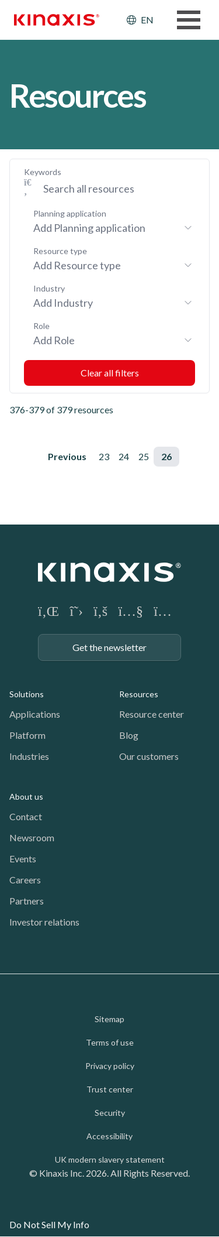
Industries (29, 756)
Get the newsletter (109, 647)
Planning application (69, 213)
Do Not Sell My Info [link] (49, 1224)
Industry (49, 288)
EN (147, 19)
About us (26, 796)
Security (110, 1113)
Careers (25, 879)
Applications (34, 713)
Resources (138, 694)
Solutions (26, 694)
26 (166, 456)
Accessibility (109, 1136)
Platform (27, 735)
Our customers (149, 756)
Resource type (60, 251)
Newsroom (31, 837)
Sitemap (109, 1019)
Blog (128, 735)
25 (143, 456)
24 (124, 456)
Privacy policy (109, 1066)
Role (41, 326)
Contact (25, 816)
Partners (26, 900)
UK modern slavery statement (110, 1159)
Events (22, 858)
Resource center (151, 713)
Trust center (109, 1089)
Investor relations (44, 921)
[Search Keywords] (114, 188)
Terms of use (110, 1042)
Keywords (42, 172)
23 (104, 456)
